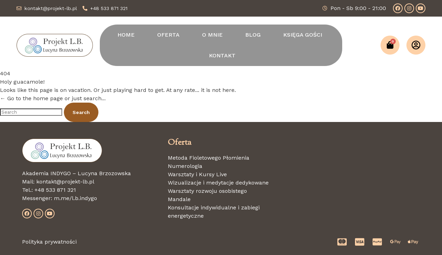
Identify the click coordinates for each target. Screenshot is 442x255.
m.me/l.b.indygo (75, 198)
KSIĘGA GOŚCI (302, 34)
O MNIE (212, 34)
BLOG (253, 34)
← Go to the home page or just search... (53, 98)
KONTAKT (222, 55)
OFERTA (168, 34)
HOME (126, 34)
